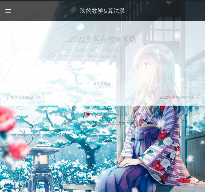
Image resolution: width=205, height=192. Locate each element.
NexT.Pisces (115, 122)
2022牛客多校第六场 (178, 97)
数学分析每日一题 (24, 97)
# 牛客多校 (102, 83)
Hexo (97, 122)
